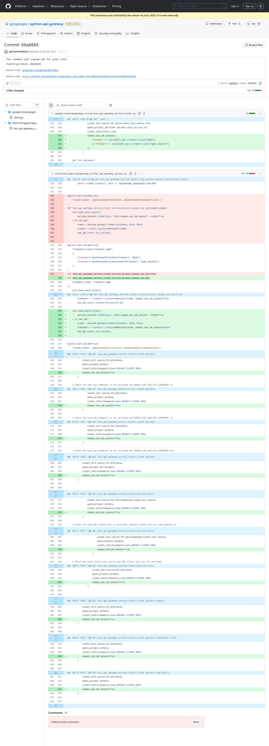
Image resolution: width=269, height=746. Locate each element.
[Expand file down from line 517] (62, 706)
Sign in (235, 6)
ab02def (233, 83)
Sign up (249, 6)
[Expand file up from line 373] (62, 496)
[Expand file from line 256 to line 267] (62, 422)
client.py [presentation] (18, 117)
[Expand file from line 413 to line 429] (62, 566)
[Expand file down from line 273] (62, 455)
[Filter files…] (25, 105)
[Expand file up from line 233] (62, 356)
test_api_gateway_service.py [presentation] (29, 128)
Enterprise (101, 6)
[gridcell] (160, 119)
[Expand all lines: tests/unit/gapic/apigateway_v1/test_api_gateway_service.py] (142, 173)
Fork (234, 24)
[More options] (260, 113)
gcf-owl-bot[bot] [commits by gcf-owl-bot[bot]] (18, 51)
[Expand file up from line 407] (62, 533)
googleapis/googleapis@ (40, 70)
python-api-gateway (46, 24)
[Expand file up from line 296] (62, 459)
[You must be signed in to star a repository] (254, 23)
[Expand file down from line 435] (62, 599)
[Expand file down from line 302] (62, 492)
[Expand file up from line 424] (62, 119)
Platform (22, 6)
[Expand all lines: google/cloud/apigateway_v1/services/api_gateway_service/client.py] (151, 113)
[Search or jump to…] (199, 6)
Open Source (80, 6)
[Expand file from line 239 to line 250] (62, 389)
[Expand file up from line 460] (62, 603)
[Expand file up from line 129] (62, 179)
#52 (63, 59)
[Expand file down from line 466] (62, 636)
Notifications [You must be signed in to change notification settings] (214, 23)
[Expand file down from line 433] (62, 165)
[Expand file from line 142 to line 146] (62, 295)
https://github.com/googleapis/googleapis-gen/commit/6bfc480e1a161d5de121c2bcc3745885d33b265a (79, 76)
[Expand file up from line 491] (62, 640)
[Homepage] (8, 6)
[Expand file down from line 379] (62, 529)
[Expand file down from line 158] (62, 352)
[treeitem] (25, 114)
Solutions (40, 6)
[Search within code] (86, 105)
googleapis (18, 24)
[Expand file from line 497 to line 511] (62, 673)
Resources (59, 6)
